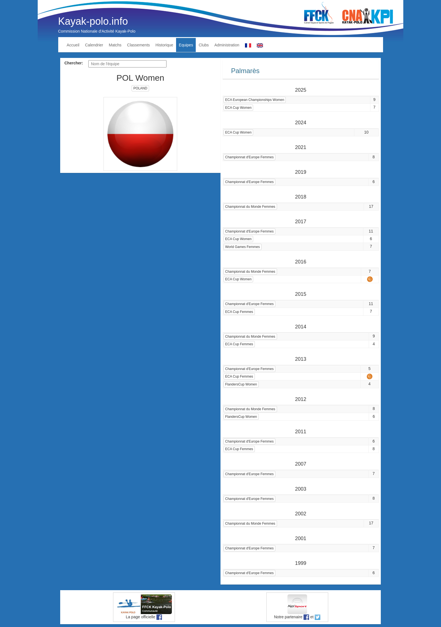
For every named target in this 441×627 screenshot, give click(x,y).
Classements (138, 45)
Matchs (115, 45)
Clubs (204, 45)
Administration (226, 45)
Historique (164, 45)
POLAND (140, 88)
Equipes (186, 45)
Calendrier (94, 45)
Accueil (73, 45)
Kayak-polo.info (93, 21)
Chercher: (73, 63)
